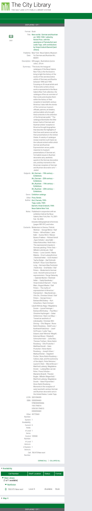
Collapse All (55, 461)
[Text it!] (6, 489)
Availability (7, 468)
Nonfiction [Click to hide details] (10, 485)
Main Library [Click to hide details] (8, 478)
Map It (5, 498)
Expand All (42, 461)
